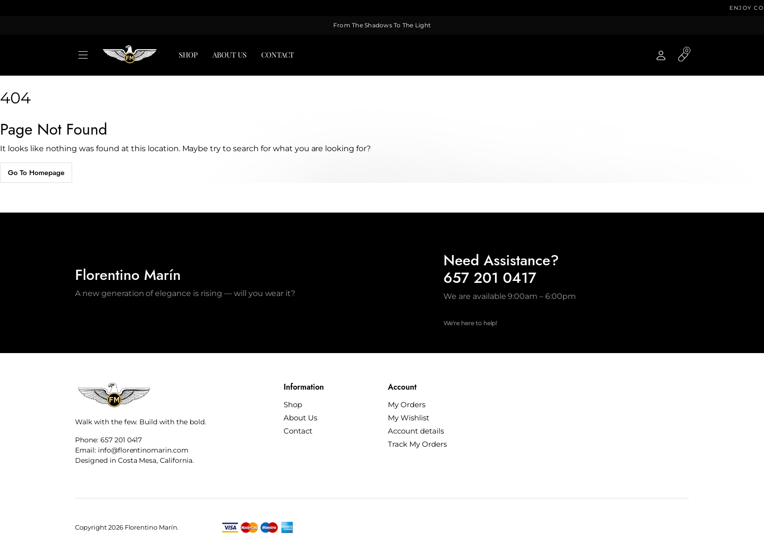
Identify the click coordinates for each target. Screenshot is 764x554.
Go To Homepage (36, 172)
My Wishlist (408, 417)
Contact (277, 54)
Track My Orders (417, 444)
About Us (229, 54)
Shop (188, 54)
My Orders (406, 404)
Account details (416, 430)
